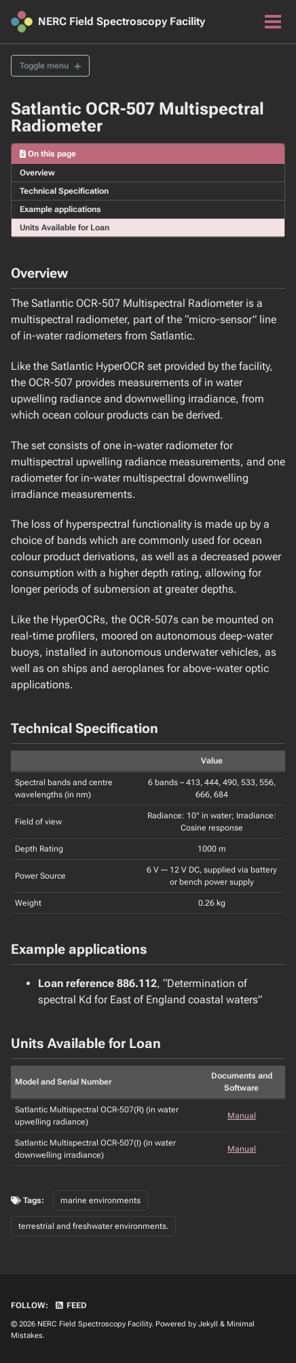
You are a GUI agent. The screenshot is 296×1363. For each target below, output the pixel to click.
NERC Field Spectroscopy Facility (121, 21)
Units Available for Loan (64, 227)
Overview (37, 172)
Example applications (60, 209)
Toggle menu (44, 65)
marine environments (100, 1200)
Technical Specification (64, 191)
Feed (70, 1305)
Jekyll (208, 1324)
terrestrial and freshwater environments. (93, 1226)
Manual (241, 1115)
